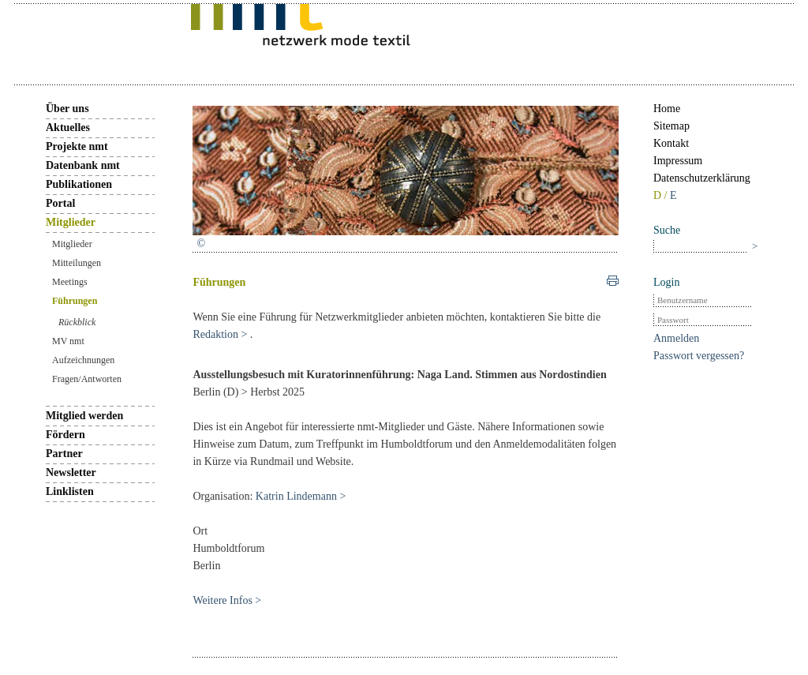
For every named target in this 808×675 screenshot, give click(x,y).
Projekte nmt (77, 146)
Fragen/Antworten (87, 378)
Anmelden (676, 338)
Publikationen (79, 184)
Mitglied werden (84, 416)
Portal (60, 203)
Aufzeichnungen (83, 360)
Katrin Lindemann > (301, 496)
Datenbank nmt (83, 165)
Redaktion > (221, 334)
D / (661, 195)
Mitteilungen (76, 262)
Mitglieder (70, 222)
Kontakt (671, 143)
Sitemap (671, 126)
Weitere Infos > (227, 600)
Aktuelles (68, 127)
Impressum (677, 161)
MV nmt (68, 341)
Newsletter (71, 472)
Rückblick (76, 322)
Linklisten (70, 491)
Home (666, 108)
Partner (64, 453)
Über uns (67, 108)
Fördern (65, 435)
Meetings (70, 281)
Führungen (74, 300)
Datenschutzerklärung (701, 178)
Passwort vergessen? (698, 356)
